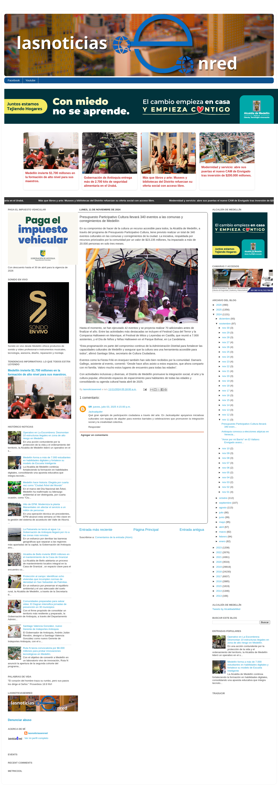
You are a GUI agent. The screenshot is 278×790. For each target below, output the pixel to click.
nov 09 (226, 453)
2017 (219, 576)
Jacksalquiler (95, 411)
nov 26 (226, 347)
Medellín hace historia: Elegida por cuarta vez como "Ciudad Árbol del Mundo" (45, 484)
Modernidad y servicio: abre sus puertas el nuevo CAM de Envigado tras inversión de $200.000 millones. (226, 171)
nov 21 (226, 371)
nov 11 (226, 419)
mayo (222, 522)
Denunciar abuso (19, 720)
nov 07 (226, 463)
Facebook (14, 80)
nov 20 (226, 376)
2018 (219, 571)
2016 (219, 581)
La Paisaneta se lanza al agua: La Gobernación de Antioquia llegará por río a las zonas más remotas (46, 532)
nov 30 (226, 327)
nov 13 (226, 409)
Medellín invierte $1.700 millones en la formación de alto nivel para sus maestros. (50, 177)
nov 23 (226, 361)
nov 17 (226, 390)
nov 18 (226, 385)
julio (221, 512)
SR (90, 406)
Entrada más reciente (95, 530)
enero (222, 541)
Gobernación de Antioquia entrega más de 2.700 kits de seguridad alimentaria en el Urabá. (108, 181)
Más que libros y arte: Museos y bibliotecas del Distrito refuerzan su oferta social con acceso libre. (167, 181)
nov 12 (226, 414)
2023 (219, 547)
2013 (219, 595)
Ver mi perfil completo (36, 738)
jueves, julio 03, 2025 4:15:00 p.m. (112, 406)
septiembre (225, 502)
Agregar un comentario (94, 435)
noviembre (225, 323)
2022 (219, 552)
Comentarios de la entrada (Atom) (113, 537)
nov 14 (226, 405)
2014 (219, 591)
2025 (219, 309)
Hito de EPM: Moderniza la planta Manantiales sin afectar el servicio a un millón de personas (44, 507)
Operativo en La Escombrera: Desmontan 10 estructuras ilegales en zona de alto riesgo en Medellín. (46, 435)
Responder (94, 427)
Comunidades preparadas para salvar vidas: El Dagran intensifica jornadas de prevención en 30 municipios (44, 604)
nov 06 (226, 467)
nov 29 (226, 332)
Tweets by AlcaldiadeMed (226, 609)
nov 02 (226, 487)
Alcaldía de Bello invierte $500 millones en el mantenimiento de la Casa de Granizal (46, 555)
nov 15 (226, 400)
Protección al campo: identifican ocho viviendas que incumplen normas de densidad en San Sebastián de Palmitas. (45, 579)
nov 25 (226, 351)
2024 (219, 314)
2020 (219, 562)
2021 (219, 557)
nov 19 (226, 380)
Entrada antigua (192, 530)
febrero (223, 536)
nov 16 (226, 395)
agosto (223, 507)
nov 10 (226, 448)
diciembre (225, 318)
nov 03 (226, 482)
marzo (223, 531)
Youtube (30, 80)
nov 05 (226, 472)
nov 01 (226, 492)
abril (221, 527)
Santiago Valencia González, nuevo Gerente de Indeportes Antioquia (42, 627)
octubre (223, 498)
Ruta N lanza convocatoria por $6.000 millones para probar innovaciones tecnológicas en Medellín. (44, 651)
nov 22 (226, 366)
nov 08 (226, 458)
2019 (219, 566)
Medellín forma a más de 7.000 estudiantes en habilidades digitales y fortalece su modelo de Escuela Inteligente (46, 460)
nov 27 (226, 342)
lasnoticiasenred (38, 733)
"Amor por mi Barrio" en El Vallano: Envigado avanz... (241, 441)
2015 (219, 586)
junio (222, 517)
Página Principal (146, 530)
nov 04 (226, 477)
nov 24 (226, 356)
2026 (219, 304)
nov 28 (226, 337)
